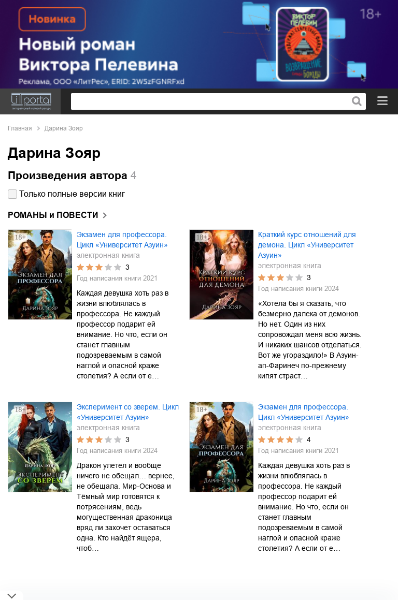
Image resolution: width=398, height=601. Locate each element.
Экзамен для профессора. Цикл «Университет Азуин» (122, 239)
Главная (20, 128)
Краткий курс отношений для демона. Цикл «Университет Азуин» (307, 244)
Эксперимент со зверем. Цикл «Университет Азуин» (128, 412)
